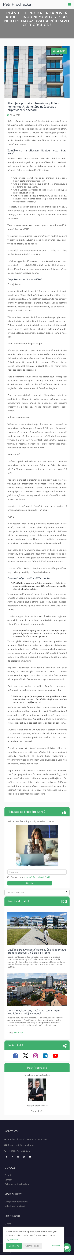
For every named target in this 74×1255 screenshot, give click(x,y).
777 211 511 (23, 1150)
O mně (7, 1175)
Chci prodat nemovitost (15, 1201)
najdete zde (12, 1239)
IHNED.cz (18, 1032)
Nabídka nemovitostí (14, 1206)
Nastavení (56, 1245)
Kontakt (8, 1179)
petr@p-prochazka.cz (26, 1145)
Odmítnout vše (32, 1245)
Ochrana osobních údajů (16, 1184)
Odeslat (29, 883)
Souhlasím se (17, 877)
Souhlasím (14, 1245)
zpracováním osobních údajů (37, 877)
